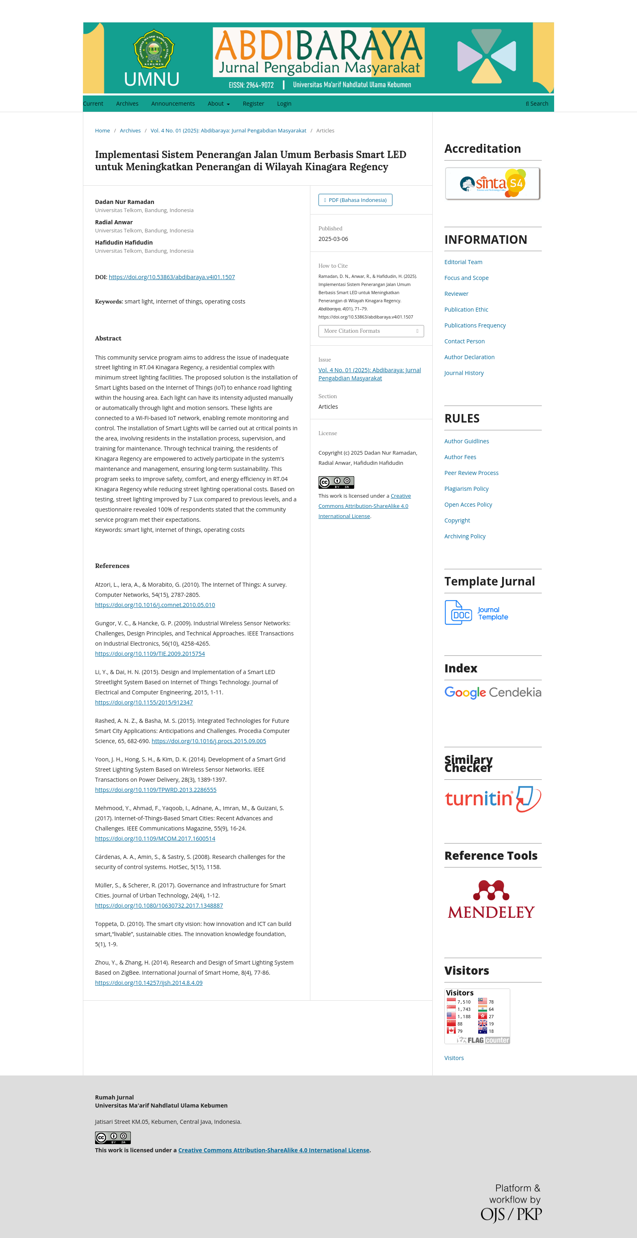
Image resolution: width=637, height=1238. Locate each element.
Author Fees (460, 457)
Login (284, 103)
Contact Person (464, 341)
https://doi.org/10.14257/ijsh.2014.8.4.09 (149, 982)
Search (537, 103)
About (216, 103)
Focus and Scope (466, 278)
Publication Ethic (466, 309)
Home (102, 130)
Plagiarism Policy (466, 488)
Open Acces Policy (468, 504)
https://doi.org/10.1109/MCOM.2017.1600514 (155, 838)
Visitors (454, 1058)
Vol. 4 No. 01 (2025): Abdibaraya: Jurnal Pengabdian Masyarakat (228, 130)
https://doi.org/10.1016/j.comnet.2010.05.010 (155, 605)
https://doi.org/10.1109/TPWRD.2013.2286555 (156, 790)
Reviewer (456, 293)
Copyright (457, 520)
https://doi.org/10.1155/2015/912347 (144, 702)
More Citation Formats (352, 330)
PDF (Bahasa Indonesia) (357, 200)
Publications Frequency (475, 325)
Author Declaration (469, 357)
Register (253, 103)
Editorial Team (463, 262)
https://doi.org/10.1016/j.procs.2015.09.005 (209, 741)
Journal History (464, 373)
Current (93, 103)
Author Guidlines (466, 441)
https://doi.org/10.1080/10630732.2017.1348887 (159, 905)
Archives (127, 103)
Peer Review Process (471, 473)
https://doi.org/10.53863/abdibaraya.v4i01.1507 (172, 277)
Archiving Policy (464, 536)
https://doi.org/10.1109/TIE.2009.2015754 (150, 653)
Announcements (173, 103)
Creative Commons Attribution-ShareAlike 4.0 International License (364, 506)
